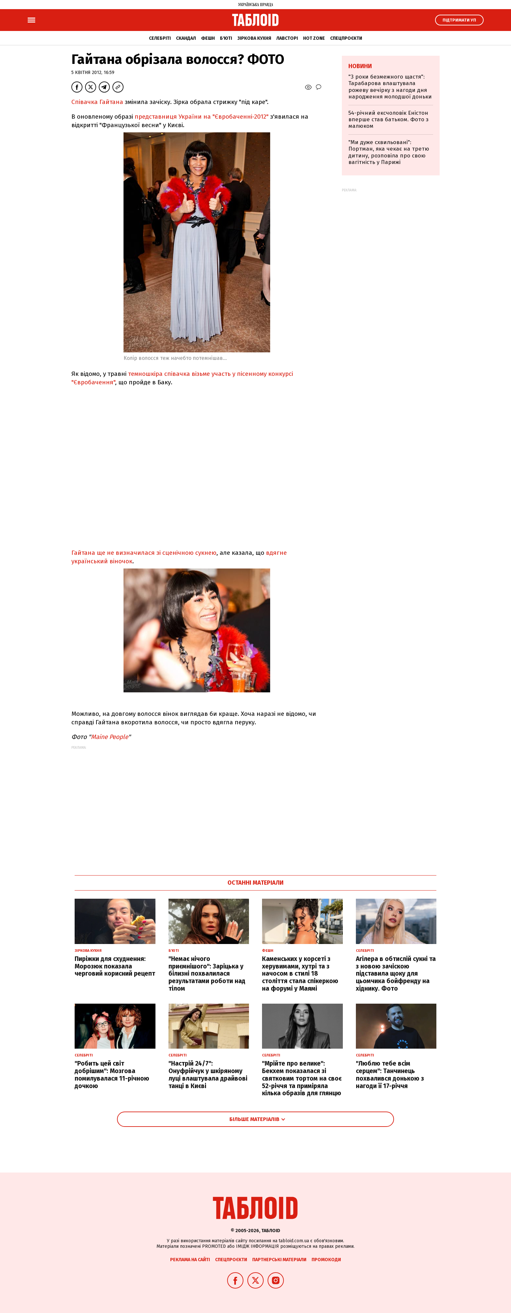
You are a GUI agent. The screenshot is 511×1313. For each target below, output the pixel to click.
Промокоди (326, 1259)
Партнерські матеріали (279, 1259)
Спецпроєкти (346, 38)
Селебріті (160, 38)
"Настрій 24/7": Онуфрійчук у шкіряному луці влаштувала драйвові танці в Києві (207, 1074)
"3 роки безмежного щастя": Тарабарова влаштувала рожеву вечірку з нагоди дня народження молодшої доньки (390, 86)
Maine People (109, 737)
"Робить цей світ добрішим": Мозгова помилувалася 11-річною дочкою (112, 1074)
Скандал (186, 38)
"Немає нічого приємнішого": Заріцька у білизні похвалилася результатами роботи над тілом (206, 973)
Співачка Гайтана (97, 102)
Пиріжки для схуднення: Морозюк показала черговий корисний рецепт (115, 966)
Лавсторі (287, 38)
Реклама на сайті (190, 1259)
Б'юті (226, 38)
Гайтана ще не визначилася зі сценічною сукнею (143, 552)
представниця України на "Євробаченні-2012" (202, 116)
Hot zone (314, 38)
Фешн (208, 38)
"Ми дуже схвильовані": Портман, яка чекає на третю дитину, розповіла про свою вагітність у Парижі (388, 152)
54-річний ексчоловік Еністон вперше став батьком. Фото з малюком (388, 120)
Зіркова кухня (254, 38)
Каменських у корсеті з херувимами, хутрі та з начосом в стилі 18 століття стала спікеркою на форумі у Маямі (300, 973)
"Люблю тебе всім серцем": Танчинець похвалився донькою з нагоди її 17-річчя (390, 1074)
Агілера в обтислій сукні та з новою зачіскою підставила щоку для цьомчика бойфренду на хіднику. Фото (396, 973)
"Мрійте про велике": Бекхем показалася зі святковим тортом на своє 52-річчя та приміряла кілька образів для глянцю (302, 1078)
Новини (360, 66)
